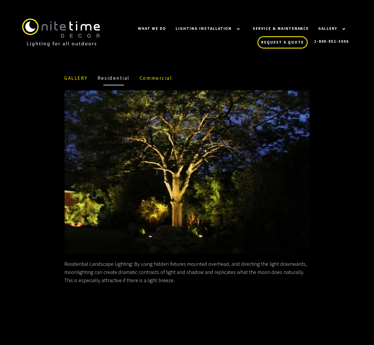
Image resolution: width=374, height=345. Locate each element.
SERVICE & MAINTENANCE (281, 28)
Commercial (156, 78)
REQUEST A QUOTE (282, 42)
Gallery (327, 28)
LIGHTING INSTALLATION (204, 28)
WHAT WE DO (152, 28)
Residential (114, 78)
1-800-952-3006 (331, 41)
